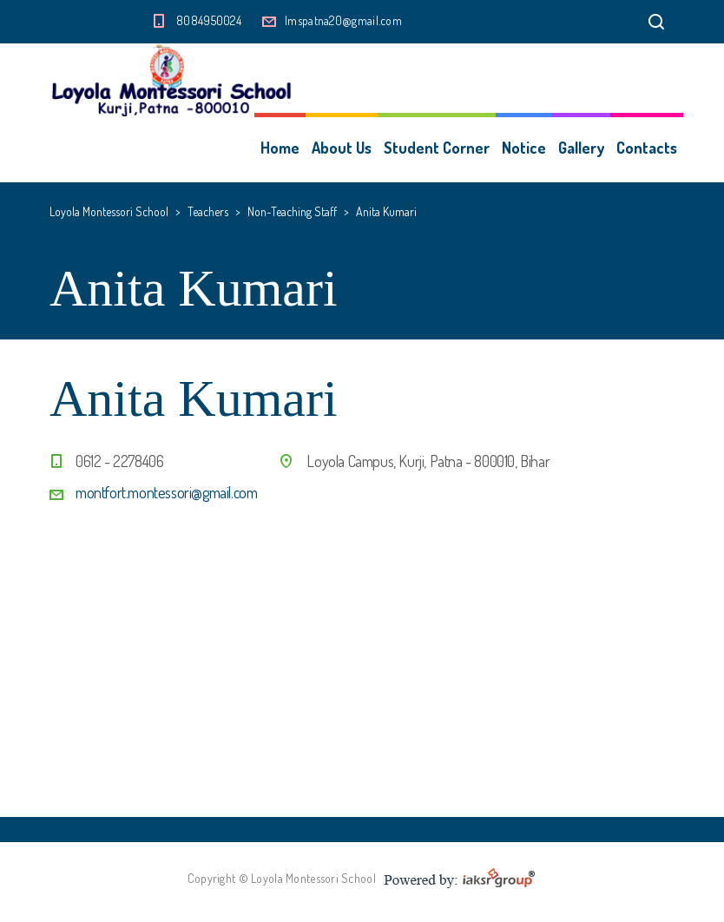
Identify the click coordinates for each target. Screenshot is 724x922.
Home (279, 147)
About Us (342, 147)
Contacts (646, 147)
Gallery (581, 147)
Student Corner (437, 147)
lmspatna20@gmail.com (343, 20)
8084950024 (208, 20)
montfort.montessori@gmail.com (166, 492)
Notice (524, 147)
